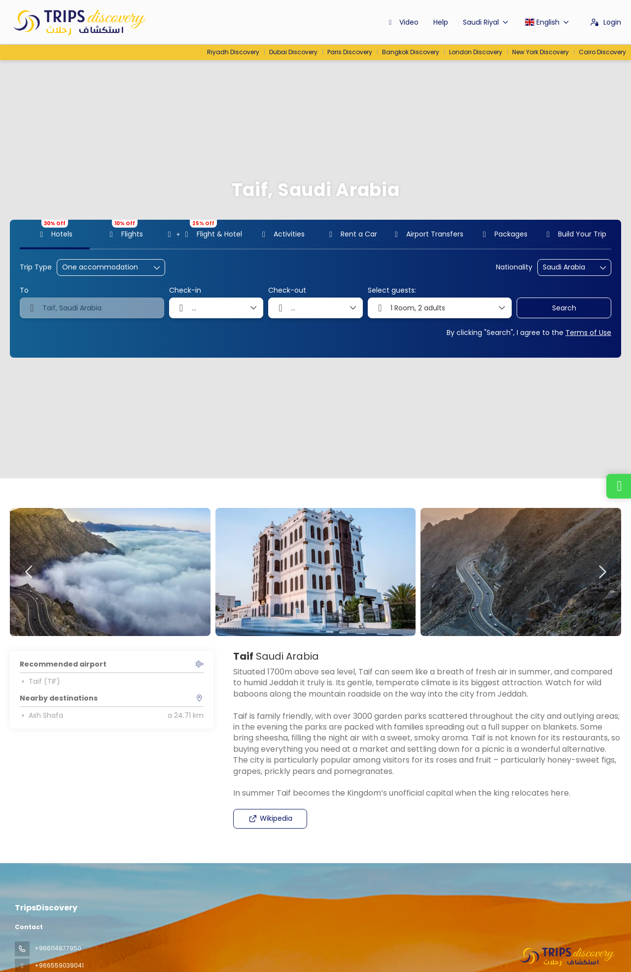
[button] (29, 572)
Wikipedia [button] (270, 818)
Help (440, 22)
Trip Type (36, 267)
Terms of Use (588, 332)
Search (564, 308)
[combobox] (567, 267)
